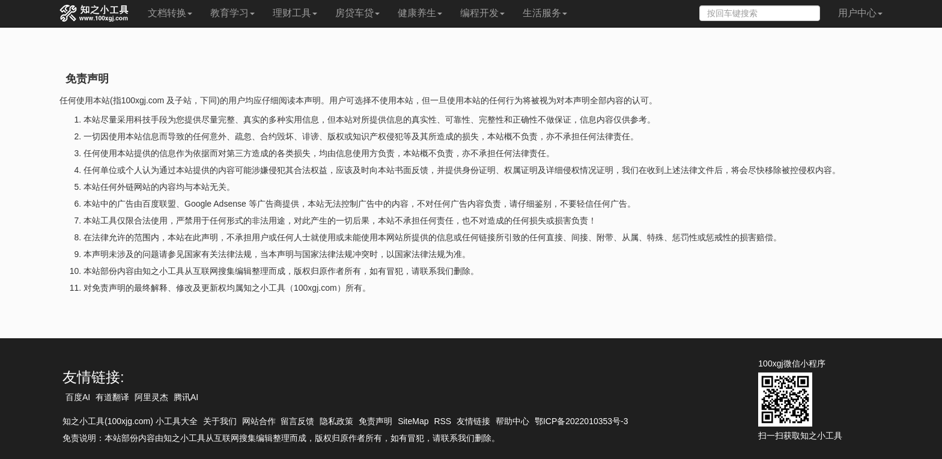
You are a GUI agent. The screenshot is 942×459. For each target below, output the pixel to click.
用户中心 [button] (860, 13)
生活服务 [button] (545, 13)
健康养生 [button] (420, 13)
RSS (442, 421)
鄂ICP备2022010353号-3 (581, 421)
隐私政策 (336, 421)
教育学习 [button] (232, 13)
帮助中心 (512, 421)
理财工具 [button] (295, 13)
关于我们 (220, 421)
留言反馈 (297, 421)
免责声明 (375, 421)
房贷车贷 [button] (357, 13)
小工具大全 (177, 421)
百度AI (77, 397)
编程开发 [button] (482, 13)
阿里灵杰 (151, 397)
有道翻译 (112, 397)
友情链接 (473, 421)
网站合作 (259, 421)
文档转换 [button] (170, 13)
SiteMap (413, 421)
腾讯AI (186, 397)
